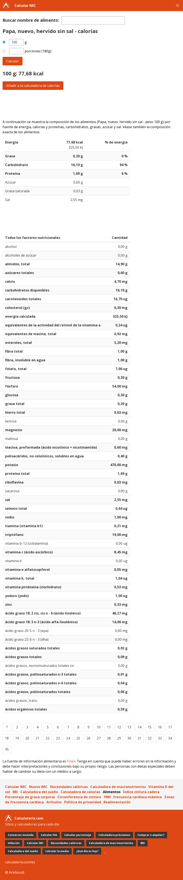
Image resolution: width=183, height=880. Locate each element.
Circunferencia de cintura (79, 797)
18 (7, 738)
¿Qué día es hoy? (87, 851)
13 (129, 727)
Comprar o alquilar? (151, 835)
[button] (177, 5)
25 (78, 738)
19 (17, 738)
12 (119, 727)
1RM (107, 797)
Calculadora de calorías (80, 792)
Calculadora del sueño (39, 792)
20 (27, 738)
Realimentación (117, 802)
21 (37, 738)
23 (58, 738)
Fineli (71, 761)
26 (88, 738)
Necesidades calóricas (69, 786)
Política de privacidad (82, 802)
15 (150, 727)
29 (119, 738)
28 (109, 738)
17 (170, 727)
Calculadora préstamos (114, 835)
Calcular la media (57, 851)
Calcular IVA (49, 835)
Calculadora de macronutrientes (118, 786)
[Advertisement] (91, 104)
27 (99, 738)
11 (109, 727)
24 (68, 738)
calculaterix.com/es (20, 862)
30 (129, 738)
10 (99, 727)
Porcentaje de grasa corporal (30, 797)
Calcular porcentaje (77, 835)
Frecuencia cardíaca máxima (137, 797)
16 (160, 727)
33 (160, 738)
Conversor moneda (21, 835)
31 (139, 738)
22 (48, 738)
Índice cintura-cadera (141, 792)
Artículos (54, 802)
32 (150, 738)
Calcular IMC (25, 5)
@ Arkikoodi (14, 872)
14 (139, 727)
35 (7, 749)
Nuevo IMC (38, 786)
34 (170, 738)
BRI (15, 792)
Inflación (14, 843)
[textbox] (93, 20)
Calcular (12, 61)
